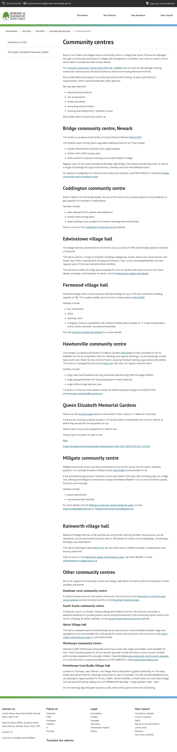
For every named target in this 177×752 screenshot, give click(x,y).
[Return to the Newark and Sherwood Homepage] (14, 15)
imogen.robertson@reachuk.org (85, 393)
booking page (86, 414)
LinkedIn (50, 723)
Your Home (82, 15)
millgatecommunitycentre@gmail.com (114, 508)
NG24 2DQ (135, 137)
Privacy (94, 731)
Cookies (94, 716)
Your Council (167, 15)
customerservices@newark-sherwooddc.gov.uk (49, 3)
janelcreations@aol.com (146, 659)
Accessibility (96, 713)
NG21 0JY (98, 547)
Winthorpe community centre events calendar (145, 656)
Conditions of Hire (17, 42)
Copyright (95, 720)
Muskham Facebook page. (126, 599)
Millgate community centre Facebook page (111, 505)
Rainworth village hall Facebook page (104, 557)
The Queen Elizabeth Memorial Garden (28, 52)
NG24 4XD (119, 470)
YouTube (50, 731)
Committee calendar (144, 713)
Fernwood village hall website (87, 332)
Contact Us (7, 732)
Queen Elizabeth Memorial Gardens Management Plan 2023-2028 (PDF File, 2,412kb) (106, 446)
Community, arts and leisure (59, 31)
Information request (100, 727)
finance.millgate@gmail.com (77, 508)
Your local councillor (144, 734)
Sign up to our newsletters (162, 3)
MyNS (137, 720)
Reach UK (108, 363)
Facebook (50, 713)
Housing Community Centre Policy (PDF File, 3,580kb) (94, 67)
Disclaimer (95, 723)
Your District (109, 15)
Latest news (141, 727)
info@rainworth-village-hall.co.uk (80, 560)
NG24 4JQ (127, 352)
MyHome (139, 731)
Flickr (48, 716)
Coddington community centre (101, 227)
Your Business (138, 15)
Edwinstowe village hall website (132, 273)
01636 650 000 (13, 3)
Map (65, 440)
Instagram (51, 720)
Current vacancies (143, 716)
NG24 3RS (139, 297)
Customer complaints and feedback (18, 737)
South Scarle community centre (125, 618)
